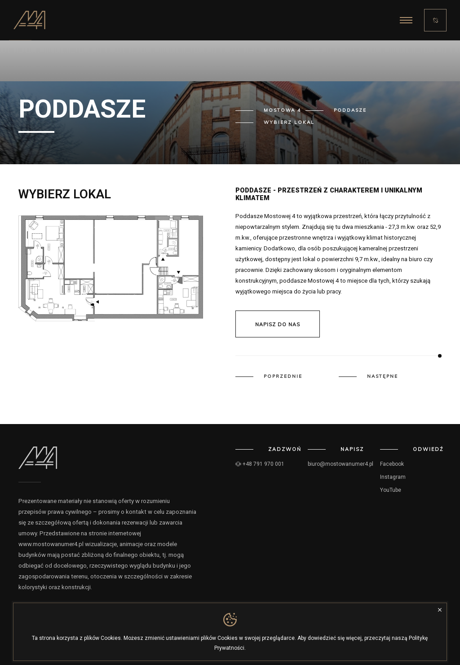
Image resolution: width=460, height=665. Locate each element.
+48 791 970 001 (259, 464)
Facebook (392, 464)
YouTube (390, 490)
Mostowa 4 (282, 110)
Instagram (393, 477)
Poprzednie (283, 376)
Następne (382, 376)
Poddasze (350, 110)
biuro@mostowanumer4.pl (340, 464)
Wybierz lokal (289, 122)
